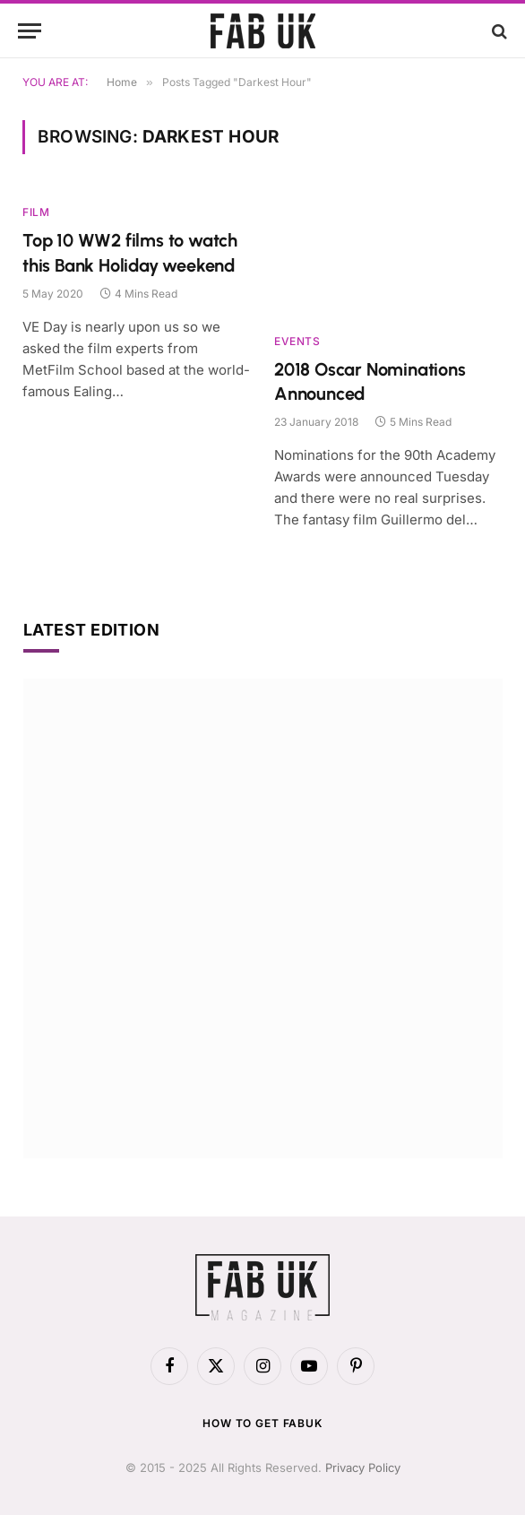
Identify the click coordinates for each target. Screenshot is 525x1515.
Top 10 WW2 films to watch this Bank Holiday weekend (129, 252)
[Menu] (29, 31)
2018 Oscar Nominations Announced (370, 381)
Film (35, 212)
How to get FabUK (262, 1423)
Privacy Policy (362, 1467)
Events (297, 341)
